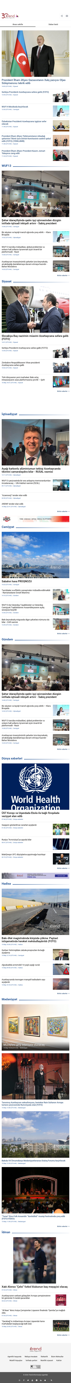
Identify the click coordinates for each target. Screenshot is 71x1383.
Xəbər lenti (53, 24)
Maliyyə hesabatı (31, 1357)
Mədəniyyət (9, 999)
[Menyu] (67, 16)
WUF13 (6, 165)
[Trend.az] (10, 15)
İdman (6, 1232)
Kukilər (59, 1360)
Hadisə (6, 883)
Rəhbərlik (44, 1357)
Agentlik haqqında (14, 1357)
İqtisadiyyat (9, 414)
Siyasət (6, 281)
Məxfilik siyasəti (47, 1360)
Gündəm (7, 639)
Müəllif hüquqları (16, 1360)
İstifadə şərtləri (31, 1360)
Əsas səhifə (18, 24)
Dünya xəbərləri (12, 758)
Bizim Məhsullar (57, 1357)
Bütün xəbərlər (62, 275)
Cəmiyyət (8, 527)
